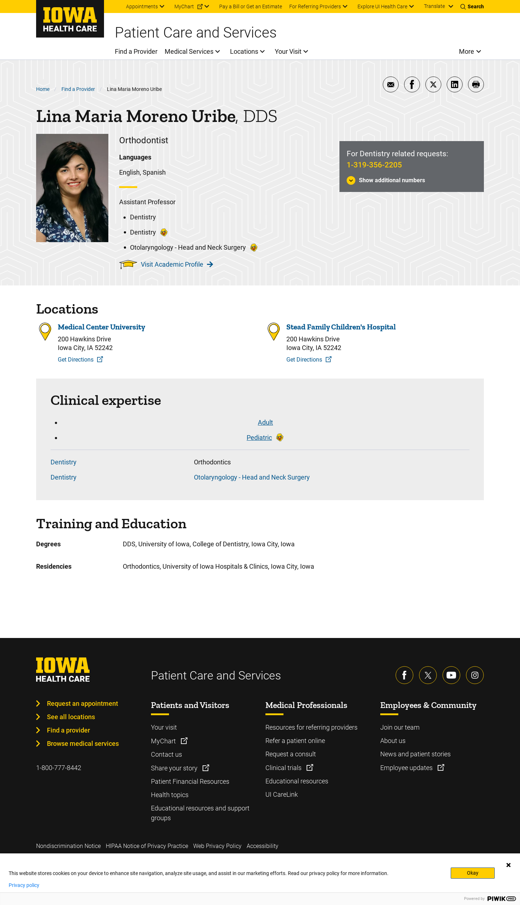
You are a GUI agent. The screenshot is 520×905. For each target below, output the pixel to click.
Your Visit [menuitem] (288, 51)
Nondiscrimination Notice (68, 846)
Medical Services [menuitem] (189, 51)
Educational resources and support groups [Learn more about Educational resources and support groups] (200, 813)
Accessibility (262, 846)
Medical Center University (101, 327)
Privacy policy (24, 885)
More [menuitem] (466, 51)
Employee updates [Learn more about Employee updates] (407, 767)
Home (42, 89)
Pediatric (259, 437)
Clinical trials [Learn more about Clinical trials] (284, 767)
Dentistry (64, 462)
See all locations (71, 717)
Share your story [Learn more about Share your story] (175, 768)
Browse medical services (83, 743)
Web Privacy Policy (217, 846)
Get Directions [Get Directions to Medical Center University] (76, 359)
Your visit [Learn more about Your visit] (164, 727)
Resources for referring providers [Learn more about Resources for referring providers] (311, 727)
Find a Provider (78, 89)
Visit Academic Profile (177, 264)
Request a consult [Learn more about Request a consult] (290, 754)
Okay (472, 873)
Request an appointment (82, 703)
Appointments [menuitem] (142, 6)
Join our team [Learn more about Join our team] (400, 727)
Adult (265, 422)
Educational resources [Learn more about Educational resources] (296, 781)
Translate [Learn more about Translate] (434, 6)
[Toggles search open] (472, 6)
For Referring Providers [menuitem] (315, 6)
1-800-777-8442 (58, 767)
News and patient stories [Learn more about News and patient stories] (415, 754)
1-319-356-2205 (374, 165)
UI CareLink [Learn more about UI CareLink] (281, 794)
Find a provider (68, 730)
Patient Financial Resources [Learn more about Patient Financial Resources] (190, 781)
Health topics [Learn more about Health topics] (169, 795)
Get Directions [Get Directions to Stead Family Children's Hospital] (304, 359)
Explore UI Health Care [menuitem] (382, 6)
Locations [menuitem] (244, 51)
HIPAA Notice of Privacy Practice (147, 846)
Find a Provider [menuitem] (136, 51)
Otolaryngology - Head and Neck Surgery (252, 477)
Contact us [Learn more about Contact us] (166, 754)
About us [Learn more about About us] (393, 740)
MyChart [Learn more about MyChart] (164, 741)
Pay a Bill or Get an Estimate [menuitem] (250, 6)
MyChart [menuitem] (184, 6)
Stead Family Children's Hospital (341, 327)
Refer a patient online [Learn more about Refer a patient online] (295, 740)
